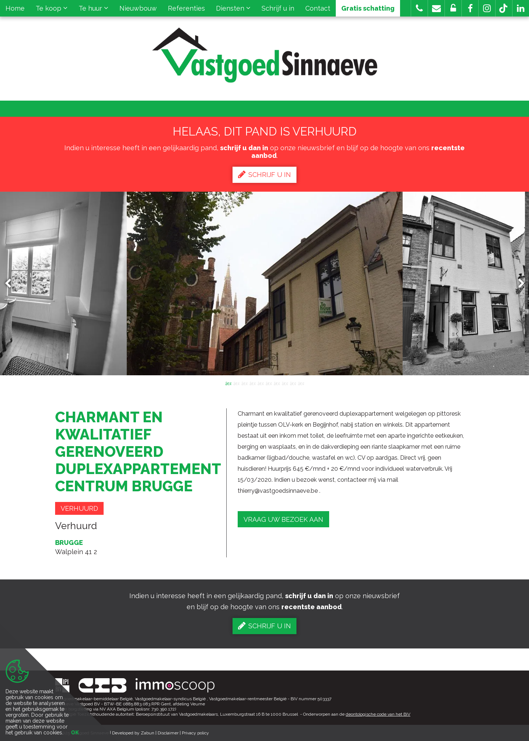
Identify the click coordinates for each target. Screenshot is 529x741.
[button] (470, 8)
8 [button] (284, 383)
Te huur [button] (93, 8)
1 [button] (228, 383)
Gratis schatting (368, 8)
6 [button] (268, 383)
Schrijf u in (278, 8)
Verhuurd (79, 508)
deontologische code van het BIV (378, 714)
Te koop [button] (52, 8)
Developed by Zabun (133, 732)
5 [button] (260, 383)
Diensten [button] (233, 8)
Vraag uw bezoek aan (283, 519)
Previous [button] (11, 284)
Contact (317, 8)
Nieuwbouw (138, 8)
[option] (265, 283)
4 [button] (252, 383)
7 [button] (276, 383)
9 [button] (292, 383)
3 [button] (244, 383)
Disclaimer (168, 732)
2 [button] (236, 383)
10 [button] (301, 383)
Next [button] (518, 284)
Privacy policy (195, 732)
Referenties (186, 8)
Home (15, 8)
